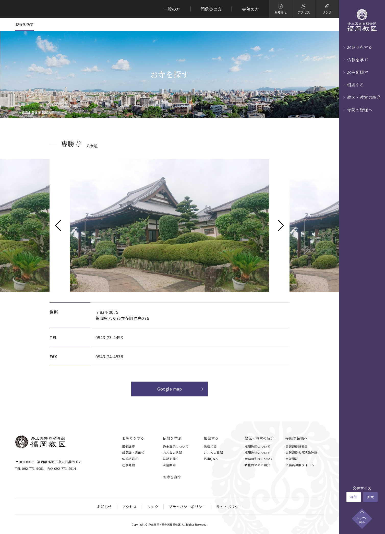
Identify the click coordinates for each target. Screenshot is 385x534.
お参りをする (359, 47)
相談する (355, 85)
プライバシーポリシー (187, 506)
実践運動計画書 (296, 446)
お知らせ (104, 506)
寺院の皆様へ (359, 110)
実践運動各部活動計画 (301, 452)
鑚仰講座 (128, 446)
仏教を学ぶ (357, 60)
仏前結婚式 (130, 459)
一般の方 (171, 9)
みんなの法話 (172, 452)
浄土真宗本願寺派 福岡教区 (35, 112)
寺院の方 (250, 9)
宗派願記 (291, 459)
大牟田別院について (259, 459)
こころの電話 (213, 452)
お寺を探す (357, 72)
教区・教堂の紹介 (364, 97)
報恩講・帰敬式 (133, 452)
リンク (153, 506)
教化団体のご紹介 (257, 465)
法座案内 (169, 465)
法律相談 (210, 446)
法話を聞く (171, 459)
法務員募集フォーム (299, 465)
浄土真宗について (175, 446)
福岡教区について (257, 446)
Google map (169, 389)
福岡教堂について (257, 452)
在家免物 (128, 465)
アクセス (129, 506)
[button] (58, 225)
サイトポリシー (229, 506)
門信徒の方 (211, 9)
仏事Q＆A (211, 459)
